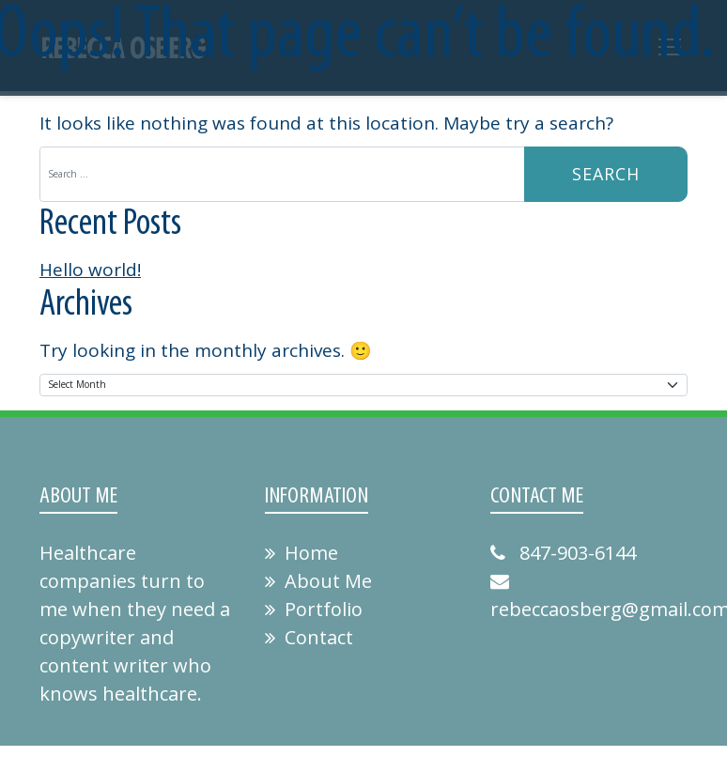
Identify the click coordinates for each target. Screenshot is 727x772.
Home (301, 552)
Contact (309, 637)
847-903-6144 (563, 552)
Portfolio (314, 609)
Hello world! (90, 269)
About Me (318, 581)
